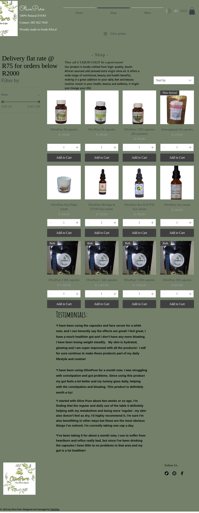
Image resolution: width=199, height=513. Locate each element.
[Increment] (77, 147)
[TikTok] (167, 473)
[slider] (2, 101)
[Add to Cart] (64, 158)
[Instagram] (174, 473)
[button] (192, 11)
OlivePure (31, 9)
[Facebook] (182, 473)
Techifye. (54, 509)
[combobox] (174, 80)
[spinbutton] (64, 147)
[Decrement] (50, 147)
